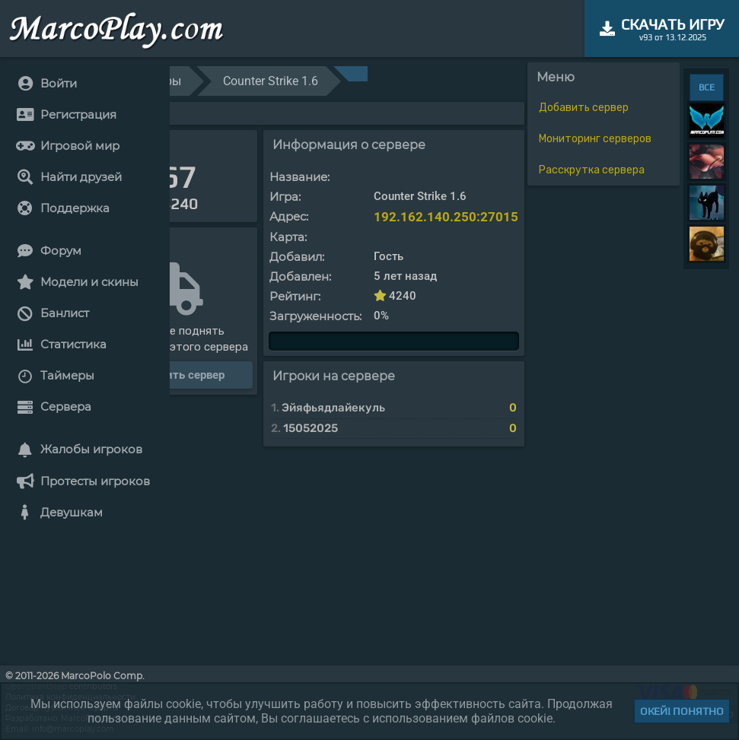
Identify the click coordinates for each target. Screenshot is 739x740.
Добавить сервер (584, 107)
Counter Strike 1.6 (270, 81)
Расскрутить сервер (170, 375)
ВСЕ (707, 87)
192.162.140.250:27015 (446, 216)
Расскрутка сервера (592, 170)
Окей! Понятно (682, 711)
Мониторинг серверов (595, 138)
